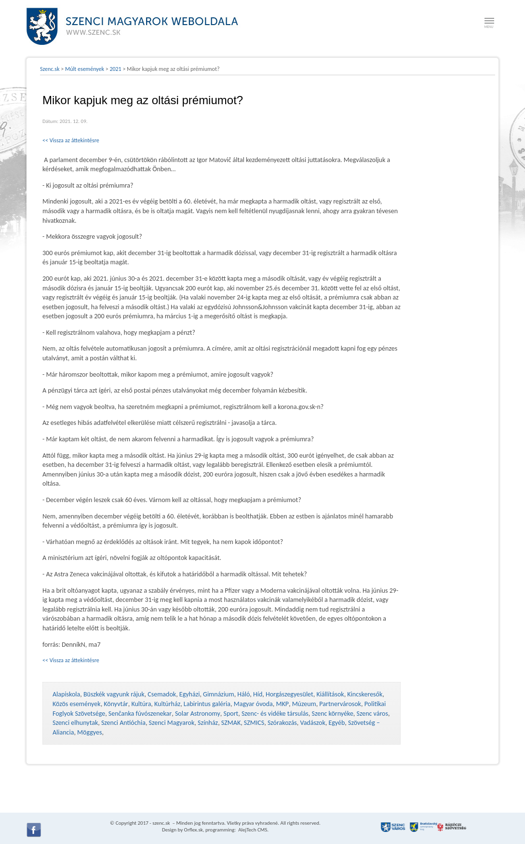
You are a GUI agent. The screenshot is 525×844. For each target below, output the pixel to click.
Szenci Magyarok (172, 723)
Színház (208, 723)
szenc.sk (161, 823)
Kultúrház (167, 704)
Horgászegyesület (289, 694)
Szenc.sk (50, 69)
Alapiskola (66, 694)
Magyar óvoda (253, 704)
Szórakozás (282, 723)
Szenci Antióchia (123, 723)
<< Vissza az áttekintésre (70, 140)
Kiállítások (330, 694)
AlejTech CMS (252, 830)
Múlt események (84, 69)
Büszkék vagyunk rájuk (114, 694)
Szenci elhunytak (75, 723)
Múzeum (304, 704)
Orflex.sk (193, 830)
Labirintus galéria (207, 704)
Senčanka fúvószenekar (140, 713)
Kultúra (141, 704)
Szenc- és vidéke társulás (275, 713)
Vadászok (312, 723)
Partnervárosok (340, 704)
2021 (115, 69)
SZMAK (231, 723)
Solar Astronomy (197, 713)
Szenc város (372, 713)
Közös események (77, 704)
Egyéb (336, 723)
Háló (243, 694)
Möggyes (89, 732)
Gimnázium (218, 694)
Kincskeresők (364, 694)
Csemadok (162, 694)
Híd (257, 694)
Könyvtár (116, 704)
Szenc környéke (332, 713)
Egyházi (189, 694)
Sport (230, 713)
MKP (282, 704)
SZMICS (254, 723)
